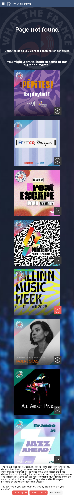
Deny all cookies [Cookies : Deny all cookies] (38, 492)
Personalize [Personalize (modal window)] (55, 492)
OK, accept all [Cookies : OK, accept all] (20, 492)
